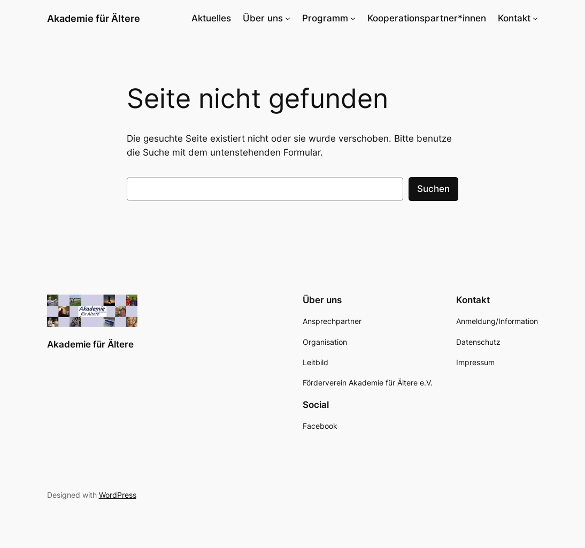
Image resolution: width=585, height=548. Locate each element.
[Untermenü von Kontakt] (535, 18)
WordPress (117, 494)
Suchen (433, 188)
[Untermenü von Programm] (353, 18)
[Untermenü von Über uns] (287, 18)
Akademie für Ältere (93, 18)
